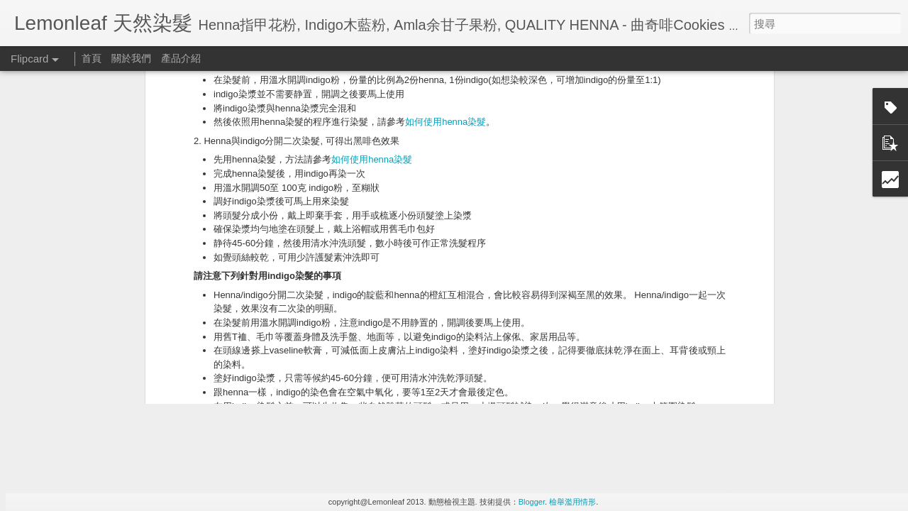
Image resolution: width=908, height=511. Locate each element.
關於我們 (131, 58)
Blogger (532, 502)
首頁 (91, 58)
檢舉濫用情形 (572, 502)
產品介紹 (181, 58)
